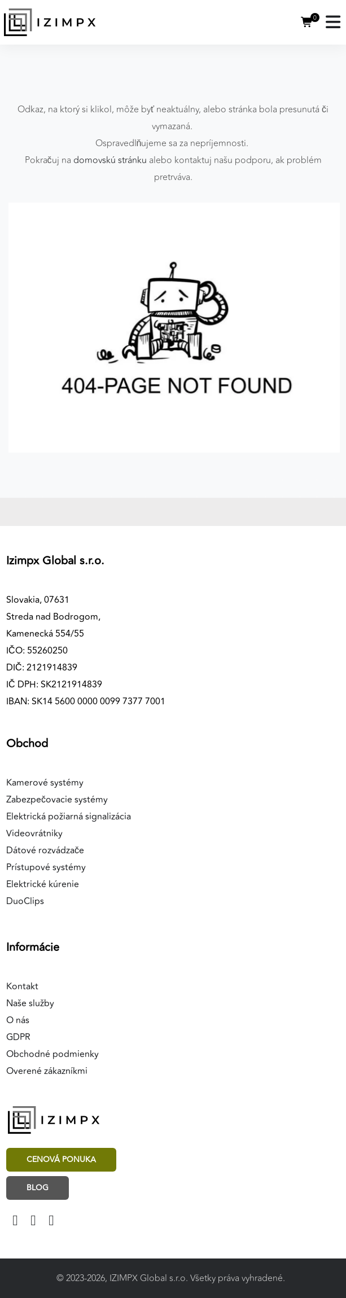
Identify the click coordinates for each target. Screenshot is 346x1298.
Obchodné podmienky (52, 1054)
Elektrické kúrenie (42, 884)
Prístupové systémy (46, 867)
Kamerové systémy (45, 783)
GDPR (18, 1037)
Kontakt (22, 986)
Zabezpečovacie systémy (57, 799)
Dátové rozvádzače (45, 850)
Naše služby (30, 1003)
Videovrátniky (34, 833)
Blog (38, 1188)
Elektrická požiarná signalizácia (68, 816)
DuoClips (25, 901)
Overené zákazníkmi (46, 1071)
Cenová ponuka (61, 1159)
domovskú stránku (110, 160)
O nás (17, 1020)
